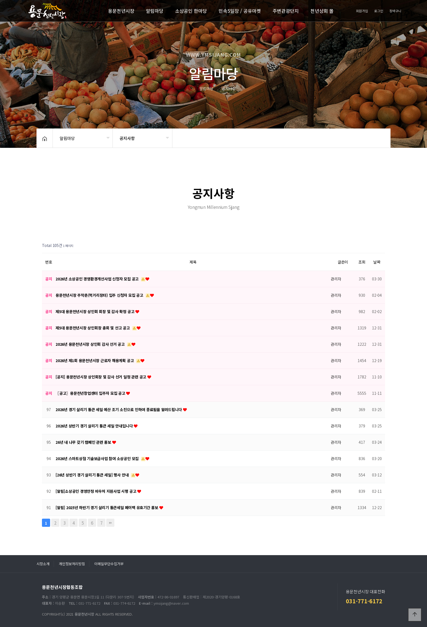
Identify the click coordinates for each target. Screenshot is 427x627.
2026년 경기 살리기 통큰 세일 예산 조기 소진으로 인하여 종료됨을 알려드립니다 (119, 409)
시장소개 (43, 563)
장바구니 (395, 10)
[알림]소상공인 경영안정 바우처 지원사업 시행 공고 (96, 491)
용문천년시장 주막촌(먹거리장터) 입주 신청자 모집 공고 (100, 295)
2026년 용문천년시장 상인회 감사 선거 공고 (91, 344)
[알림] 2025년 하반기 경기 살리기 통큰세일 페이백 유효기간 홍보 (107, 507)
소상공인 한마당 (191, 10)
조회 (361, 262)
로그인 (378, 10)
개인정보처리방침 (72, 563)
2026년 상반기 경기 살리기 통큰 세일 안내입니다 (95, 426)
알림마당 (154, 10)
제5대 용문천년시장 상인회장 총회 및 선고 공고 (93, 328)
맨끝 (110, 523)
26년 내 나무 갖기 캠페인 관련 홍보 (84, 442)
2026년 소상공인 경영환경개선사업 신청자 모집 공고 (98, 279)
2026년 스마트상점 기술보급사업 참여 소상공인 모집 (98, 458)
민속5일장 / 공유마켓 (240, 10)
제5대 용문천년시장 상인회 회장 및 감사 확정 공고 (95, 311)
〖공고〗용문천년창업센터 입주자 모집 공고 (91, 393)
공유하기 (378, 137)
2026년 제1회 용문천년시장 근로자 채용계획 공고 (95, 360)
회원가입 (362, 10)
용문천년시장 (121, 10)
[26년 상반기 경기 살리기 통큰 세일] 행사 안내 (93, 475)
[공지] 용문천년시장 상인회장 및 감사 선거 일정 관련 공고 (101, 377)
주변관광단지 (286, 10)
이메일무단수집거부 (109, 563)
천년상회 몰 (322, 10)
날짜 (376, 262)
